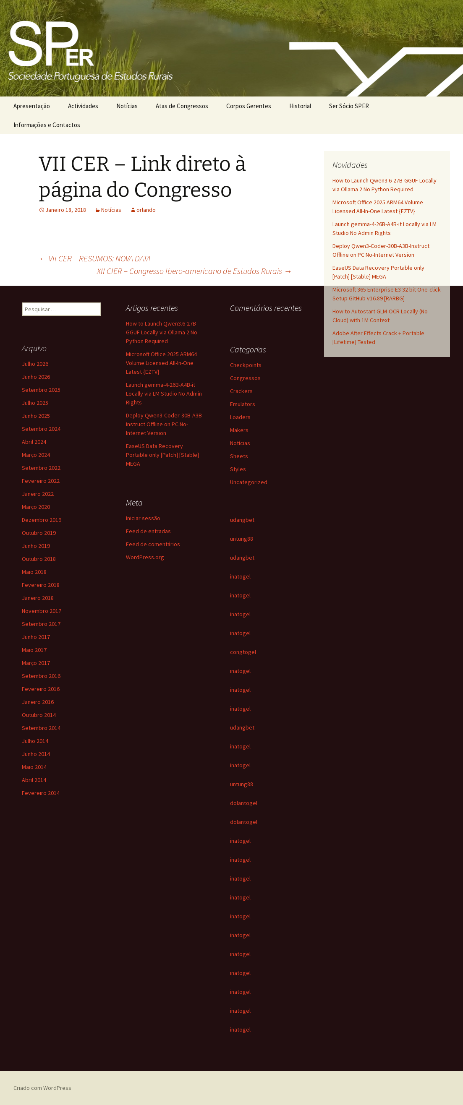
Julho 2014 (35, 741)
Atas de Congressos (182, 106)
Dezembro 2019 (41, 520)
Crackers (241, 391)
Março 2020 (36, 507)
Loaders (240, 417)
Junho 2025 (36, 416)
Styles (238, 469)
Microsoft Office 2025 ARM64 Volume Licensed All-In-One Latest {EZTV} (161, 362)
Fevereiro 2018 (41, 585)
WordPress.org (145, 557)
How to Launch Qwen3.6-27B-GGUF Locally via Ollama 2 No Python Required (162, 332)
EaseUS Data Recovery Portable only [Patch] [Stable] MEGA (162, 454)
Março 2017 (36, 663)
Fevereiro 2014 (41, 793)
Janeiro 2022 (38, 494)
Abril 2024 (34, 442)
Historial (300, 106)
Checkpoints (246, 365)
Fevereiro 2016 (41, 689)
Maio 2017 (34, 650)
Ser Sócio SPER (349, 106)
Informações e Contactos (46, 125)
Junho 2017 (36, 637)
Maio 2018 (34, 572)
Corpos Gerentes (248, 106)
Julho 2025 (35, 403)
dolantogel (243, 803)
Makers (239, 430)
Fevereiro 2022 (41, 481)
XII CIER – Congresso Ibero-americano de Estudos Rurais (194, 271)
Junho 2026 (36, 376)
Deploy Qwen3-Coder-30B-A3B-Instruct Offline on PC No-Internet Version (165, 424)
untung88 (241, 538)
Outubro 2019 (39, 533)
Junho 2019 (36, 546)
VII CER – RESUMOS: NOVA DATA (95, 258)
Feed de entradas (148, 531)
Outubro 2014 (39, 715)
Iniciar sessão (143, 518)
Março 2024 (36, 455)
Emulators (242, 404)
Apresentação (31, 106)
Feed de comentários (153, 544)
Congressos (245, 378)
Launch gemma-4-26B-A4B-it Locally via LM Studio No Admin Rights (164, 393)
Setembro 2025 (41, 390)
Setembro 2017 (41, 624)
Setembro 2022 (41, 468)
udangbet (242, 520)
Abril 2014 (34, 780)
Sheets (239, 456)
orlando (146, 210)
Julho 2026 (35, 363)
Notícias (127, 106)
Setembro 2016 (41, 676)
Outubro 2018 (39, 559)
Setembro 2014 (41, 728)
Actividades (83, 106)
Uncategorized (248, 482)
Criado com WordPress (42, 1088)
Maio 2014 (34, 767)
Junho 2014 (36, 754)
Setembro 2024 (41, 429)
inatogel (240, 576)
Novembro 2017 (41, 611)
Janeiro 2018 (38, 598)
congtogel (243, 652)
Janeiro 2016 (38, 702)
